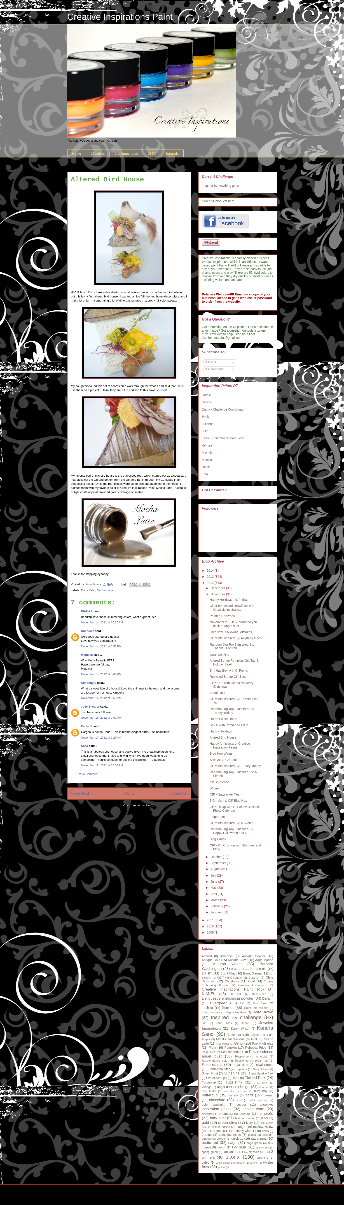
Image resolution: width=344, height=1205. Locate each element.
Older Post (179, 793)
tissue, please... (221, 782)
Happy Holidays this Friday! (229, 599)
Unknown (87, 631)
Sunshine (232, 1073)
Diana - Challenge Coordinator (223, 409)
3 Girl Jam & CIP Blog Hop (228, 800)
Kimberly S (88, 682)
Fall (242, 1003)
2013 (211, 576)
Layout (255, 1034)
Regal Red (208, 1052)
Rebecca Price (255, 1047)
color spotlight (213, 1104)
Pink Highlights (262, 1043)
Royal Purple (264, 1065)
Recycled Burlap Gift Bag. (228, 676)
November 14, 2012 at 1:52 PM (101, 646)
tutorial (233, 1157)
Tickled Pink (255, 1078)
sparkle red (262, 1147)
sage (232, 1143)
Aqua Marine (264, 960)
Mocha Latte (105, 590)
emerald (266, 1113)
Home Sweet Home (223, 719)
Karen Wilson (240, 1028)
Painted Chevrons (222, 616)
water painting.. (220, 654)
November (218, 594)
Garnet (228, 1007)
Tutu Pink (233, 1082)
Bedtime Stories (240, 969)
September (219, 863)
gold (205, 1122)
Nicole (206, 467)
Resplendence (231, 1052)
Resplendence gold (214, 1060)
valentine (262, 1157)
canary (233, 1095)
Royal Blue (240, 1065)
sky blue (239, 1147)
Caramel (253, 977)
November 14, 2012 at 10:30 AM (102, 622)
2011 (211, 920)
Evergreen (218, 1003)
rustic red (210, 1143)
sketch (221, 1147)
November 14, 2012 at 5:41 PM (101, 674)
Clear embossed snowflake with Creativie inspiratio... (232, 607)
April (214, 894)
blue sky (228, 1091)
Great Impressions (256, 1008)
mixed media (216, 1131)
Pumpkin (231, 1047)
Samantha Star (219, 1069)
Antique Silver (238, 960)
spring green (210, 1152)
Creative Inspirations (252, 985)
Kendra (207, 445)
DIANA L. (87, 611)
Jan (204, 1023)
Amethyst (226, 956)
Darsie (206, 395)
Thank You (217, 693)
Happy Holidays (221, 731)
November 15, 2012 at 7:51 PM (101, 717)
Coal (251, 981)
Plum (212, 1047)
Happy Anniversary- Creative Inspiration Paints (230, 745)
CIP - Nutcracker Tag (224, 794)
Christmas (232, 981)
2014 (211, 570)
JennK (245, 1023)
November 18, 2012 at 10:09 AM (102, 765)
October (217, 857)
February (217, 906)
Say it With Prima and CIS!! (229, 725)
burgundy (260, 1091)
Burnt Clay (227, 973)
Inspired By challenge (236, 1017)
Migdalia (87, 654)
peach (252, 1134)
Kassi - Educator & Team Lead (223, 438)
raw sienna (259, 1138)
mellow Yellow (263, 1127)
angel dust (224, 1087)
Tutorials (172, 153)
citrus (239, 1100)
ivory (249, 1122)
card (249, 1095)
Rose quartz (212, 1064)
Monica (207, 460)
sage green (254, 1143)
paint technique (230, 1134)
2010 (211, 926)
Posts (210, 362)
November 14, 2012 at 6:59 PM (101, 698)
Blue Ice (260, 969)
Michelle (207, 452)
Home (76, 153)
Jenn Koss (224, 1023)
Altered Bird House (223, 737)
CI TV (152, 153)
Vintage (207, 1087)
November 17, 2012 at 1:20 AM (101, 737)
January (217, 912)
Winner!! (215, 788)
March (215, 900)
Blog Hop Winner (222, 753)
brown (244, 1091)
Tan (235, 1078)
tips (246, 1152)
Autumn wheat (227, 964)
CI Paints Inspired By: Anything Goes (236, 638)
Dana (91, 292)
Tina (205, 474)
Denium (267, 998)
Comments (214, 369)
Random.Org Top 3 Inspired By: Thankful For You (232, 646)
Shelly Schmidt (260, 1069)
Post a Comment (87, 774)
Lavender (234, 1034)
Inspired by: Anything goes (220, 186)
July (214, 875)
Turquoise (209, 1082)
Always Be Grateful (223, 760)
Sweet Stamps (216, 1078)
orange (207, 1134)
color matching (258, 1100)
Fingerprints (218, 817)
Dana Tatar (88, 590)
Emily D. (87, 726)
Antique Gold (211, 960)
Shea (84, 746)
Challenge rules (126, 153)
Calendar (236, 977)
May (214, 887)
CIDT (220, 977)
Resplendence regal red (251, 1060)
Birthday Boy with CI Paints (229, 670)
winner (254, 1162)
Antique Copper (253, 956)
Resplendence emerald (251, 1056)
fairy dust (217, 1118)
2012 (211, 583)
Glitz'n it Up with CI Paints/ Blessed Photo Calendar (234, 809)
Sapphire (241, 1069)
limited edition (221, 1127)
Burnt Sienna (252, 973)
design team (253, 1109)
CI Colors (98, 153)
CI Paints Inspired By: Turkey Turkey (235, 766)
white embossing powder (230, 1162)
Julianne (208, 424)
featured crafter (245, 1118)
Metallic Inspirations (230, 1039)
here (231, 201)
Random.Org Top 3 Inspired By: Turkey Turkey (232, 711)
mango (240, 1127)
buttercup (210, 1095)
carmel (268, 1095)
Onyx (238, 1043)
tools (256, 1152)
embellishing (209, 1113)
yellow (221, 1167)
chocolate (217, 1100)
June (214, 881)
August (216, 869)
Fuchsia (207, 1008)
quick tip (237, 1138)
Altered (207, 956)
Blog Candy (218, 839)
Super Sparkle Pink (261, 1073)
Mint (254, 1039)
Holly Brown (262, 1012)
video (205, 1162)
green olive (227, 1122)
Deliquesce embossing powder (228, 998)
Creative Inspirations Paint (120, 17)
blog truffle (209, 1091)
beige (244, 1087)
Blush (206, 973)
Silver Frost (210, 1073)
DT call (235, 994)
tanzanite (229, 1152)
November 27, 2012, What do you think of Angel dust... (233, 624)
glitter (264, 1118)
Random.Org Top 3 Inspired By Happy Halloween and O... (231, 831)
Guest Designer (211, 1012)
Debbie (207, 402)
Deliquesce (259, 994)
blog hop (264, 1087)
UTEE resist (261, 1082)
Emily (206, 416)
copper (241, 1104)
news (265, 1131)
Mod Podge (222, 1043)
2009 (211, 932)
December (218, 588)
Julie (205, 431)
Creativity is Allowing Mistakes (231, 632)
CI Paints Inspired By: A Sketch (231, 823)
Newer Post (80, 793)
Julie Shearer (90, 706)
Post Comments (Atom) (138, 805)
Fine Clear (260, 1003)
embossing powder (236, 1113)
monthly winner (243, 1131)
